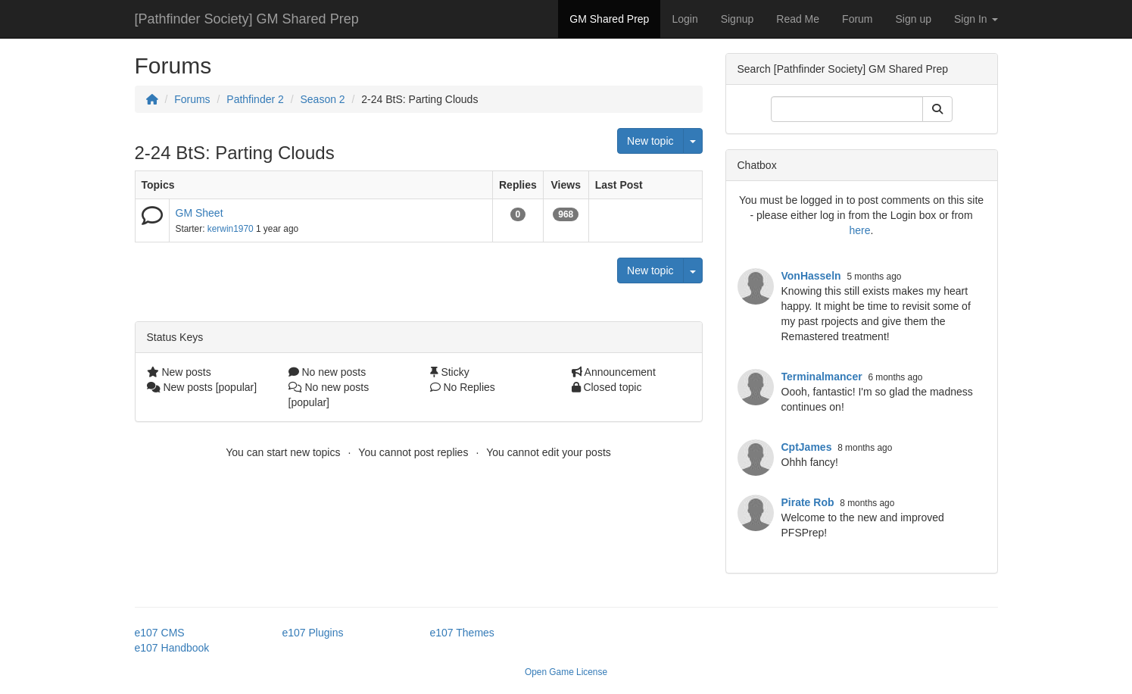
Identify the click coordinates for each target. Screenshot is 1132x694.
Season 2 (322, 99)
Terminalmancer (821, 376)
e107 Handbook (172, 648)
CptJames (806, 447)
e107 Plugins (313, 633)
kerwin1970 (230, 229)
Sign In (975, 19)
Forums (192, 99)
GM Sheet (199, 213)
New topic (650, 141)
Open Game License (566, 672)
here (860, 230)
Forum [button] (857, 19)
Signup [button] (737, 19)
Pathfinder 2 (255, 99)
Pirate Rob (807, 502)
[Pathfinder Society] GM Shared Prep (247, 19)
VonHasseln (811, 276)
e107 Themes (462, 633)
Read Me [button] (797, 19)
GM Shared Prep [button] (609, 19)
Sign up (913, 19)
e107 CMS (160, 633)
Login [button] (684, 19)
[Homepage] (152, 99)
